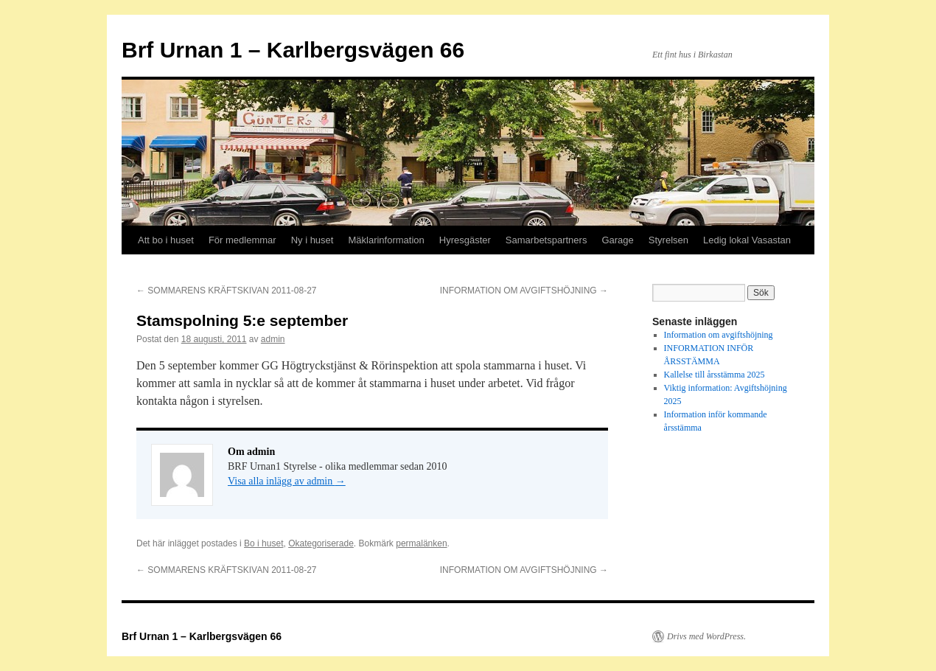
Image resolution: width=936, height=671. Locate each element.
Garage (617, 240)
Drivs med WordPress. (706, 636)
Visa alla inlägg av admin (287, 481)
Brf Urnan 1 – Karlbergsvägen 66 (293, 50)
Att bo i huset (166, 240)
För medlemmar (242, 240)
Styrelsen (668, 240)
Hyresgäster (465, 240)
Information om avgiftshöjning (718, 335)
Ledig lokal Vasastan (747, 240)
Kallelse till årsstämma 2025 (714, 374)
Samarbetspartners (546, 240)
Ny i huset (312, 240)
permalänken (421, 543)
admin (273, 339)
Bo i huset (263, 543)
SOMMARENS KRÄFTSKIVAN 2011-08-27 (226, 290)
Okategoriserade (321, 543)
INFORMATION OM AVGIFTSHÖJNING (524, 290)
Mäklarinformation (386, 240)
